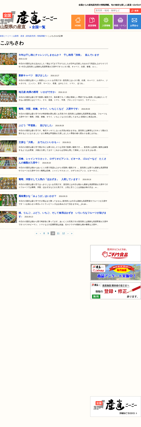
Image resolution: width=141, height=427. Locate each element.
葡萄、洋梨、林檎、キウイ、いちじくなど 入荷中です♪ (49, 108)
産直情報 (92, 25)
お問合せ (134, 25)
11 (58, 233)
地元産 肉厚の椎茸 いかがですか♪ (37, 92)
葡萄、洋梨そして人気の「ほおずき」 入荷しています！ (49, 179)
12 (63, 233)
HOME (78, 25)
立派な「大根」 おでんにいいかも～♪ (39, 142)
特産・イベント (120, 26)
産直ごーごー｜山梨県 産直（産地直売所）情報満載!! (23, 36)
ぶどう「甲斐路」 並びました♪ (36, 125)
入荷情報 (106, 25)
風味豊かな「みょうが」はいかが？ (38, 196)
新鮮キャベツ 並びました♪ (33, 75)
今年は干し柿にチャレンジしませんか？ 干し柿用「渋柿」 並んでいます (59, 55)
